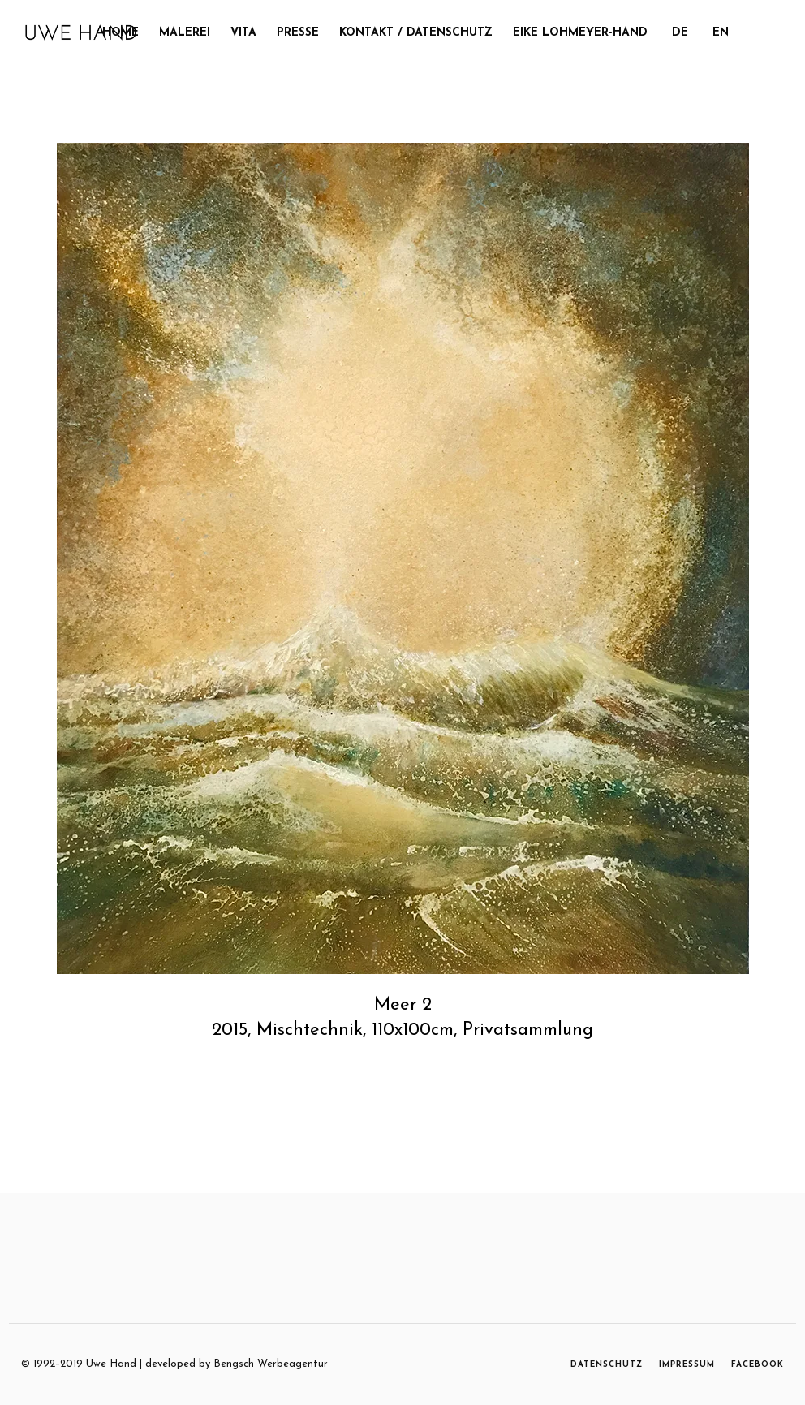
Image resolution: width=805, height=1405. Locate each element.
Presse (298, 33)
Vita (243, 33)
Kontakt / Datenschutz (416, 33)
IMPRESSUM (687, 1364)
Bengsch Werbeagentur (270, 1364)
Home (120, 33)
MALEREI (184, 33)
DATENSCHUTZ (606, 1364)
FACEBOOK (757, 1364)
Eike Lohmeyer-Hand (580, 33)
